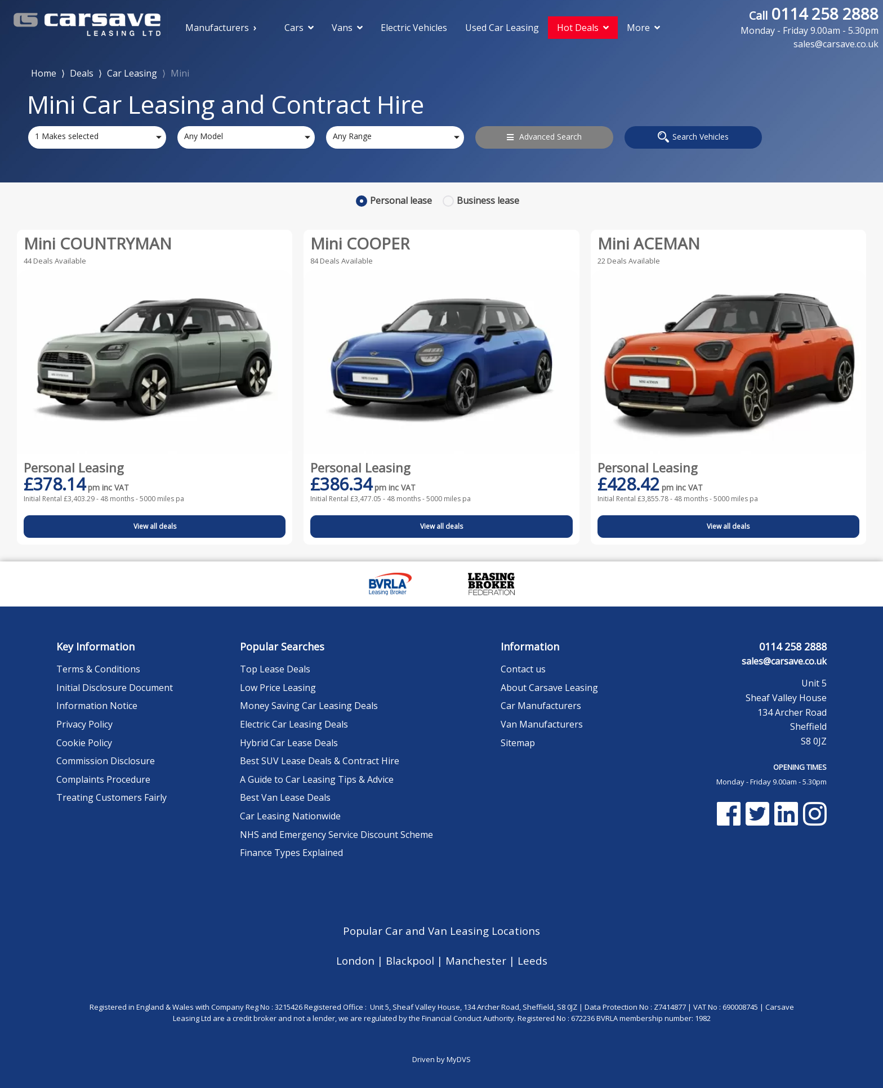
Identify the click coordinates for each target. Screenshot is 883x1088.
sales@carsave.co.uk (784, 661)
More (643, 27)
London (356, 960)
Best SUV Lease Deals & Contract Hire (319, 761)
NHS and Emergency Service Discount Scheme (336, 834)
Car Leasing (132, 73)
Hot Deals (583, 27)
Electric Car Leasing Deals (294, 724)
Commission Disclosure (105, 761)
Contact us (523, 669)
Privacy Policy (84, 724)
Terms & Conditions (98, 669)
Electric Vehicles (414, 27)
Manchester (477, 960)
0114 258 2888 (809, 20)
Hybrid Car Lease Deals (289, 743)
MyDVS (459, 1059)
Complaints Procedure (103, 779)
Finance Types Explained (291, 852)
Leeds (532, 960)
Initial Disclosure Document (114, 687)
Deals (81, 73)
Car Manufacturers (541, 705)
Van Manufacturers (542, 724)
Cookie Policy (84, 743)
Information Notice (96, 705)
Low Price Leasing (278, 687)
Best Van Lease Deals (285, 797)
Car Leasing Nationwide (290, 816)
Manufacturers (217, 27)
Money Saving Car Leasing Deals (309, 705)
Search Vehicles (693, 136)
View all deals (154, 526)
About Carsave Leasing (549, 687)
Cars (299, 27)
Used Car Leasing (502, 27)
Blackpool (411, 960)
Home (43, 72)
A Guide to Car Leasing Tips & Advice (317, 779)
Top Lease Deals (275, 669)
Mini (180, 73)
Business (488, 200)
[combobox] (97, 137)
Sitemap (518, 743)
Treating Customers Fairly (111, 797)
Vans (347, 27)
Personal (401, 200)
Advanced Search (544, 136)
